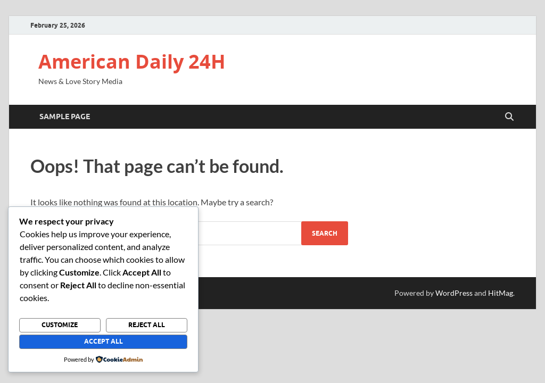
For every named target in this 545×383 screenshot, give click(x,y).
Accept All (103, 341)
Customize (60, 325)
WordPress (454, 292)
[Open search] (509, 117)
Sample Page (64, 116)
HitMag (500, 292)
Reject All (146, 325)
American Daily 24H (132, 61)
